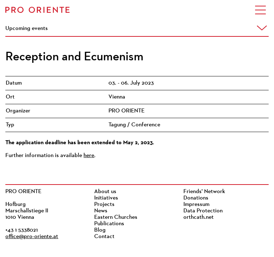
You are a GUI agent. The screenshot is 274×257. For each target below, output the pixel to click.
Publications (109, 224)
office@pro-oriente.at (31, 237)
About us (105, 192)
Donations (195, 198)
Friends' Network (204, 192)
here (88, 155)
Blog (100, 230)
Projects (104, 204)
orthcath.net (198, 217)
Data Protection (203, 211)
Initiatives (106, 198)
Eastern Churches (115, 217)
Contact (104, 237)
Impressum (196, 204)
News (100, 211)
